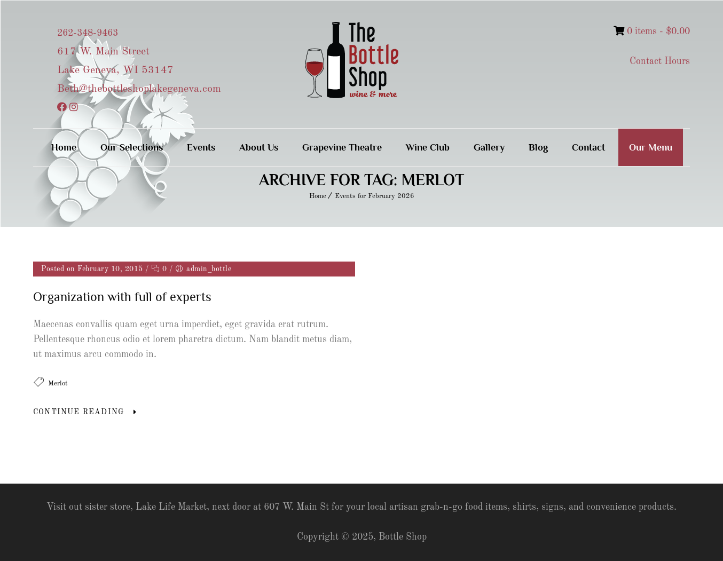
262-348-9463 (87, 33)
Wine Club (428, 147)
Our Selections (131, 147)
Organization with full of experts (122, 296)
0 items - (652, 31)
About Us (258, 147)
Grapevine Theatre (342, 147)
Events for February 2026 (374, 196)
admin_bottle (208, 269)
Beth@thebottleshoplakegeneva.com (139, 89)
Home (63, 147)
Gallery (489, 147)
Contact (588, 147)
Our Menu (650, 147)
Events (201, 147)
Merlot (58, 383)
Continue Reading (78, 412)
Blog (538, 147)
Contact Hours (660, 61)
